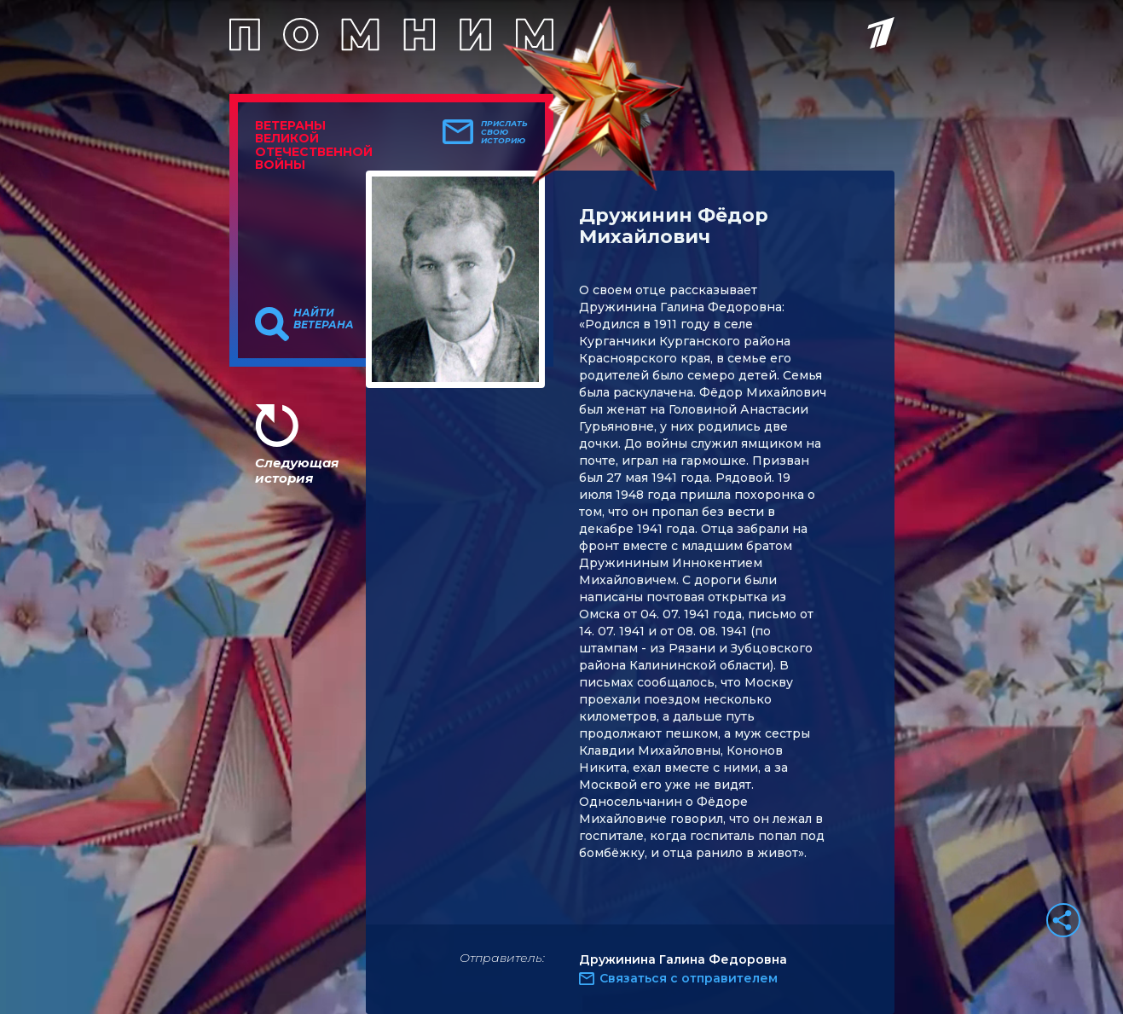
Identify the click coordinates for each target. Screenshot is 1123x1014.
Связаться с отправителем (688, 978)
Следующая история (297, 470)
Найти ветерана (323, 319)
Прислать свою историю (504, 132)
